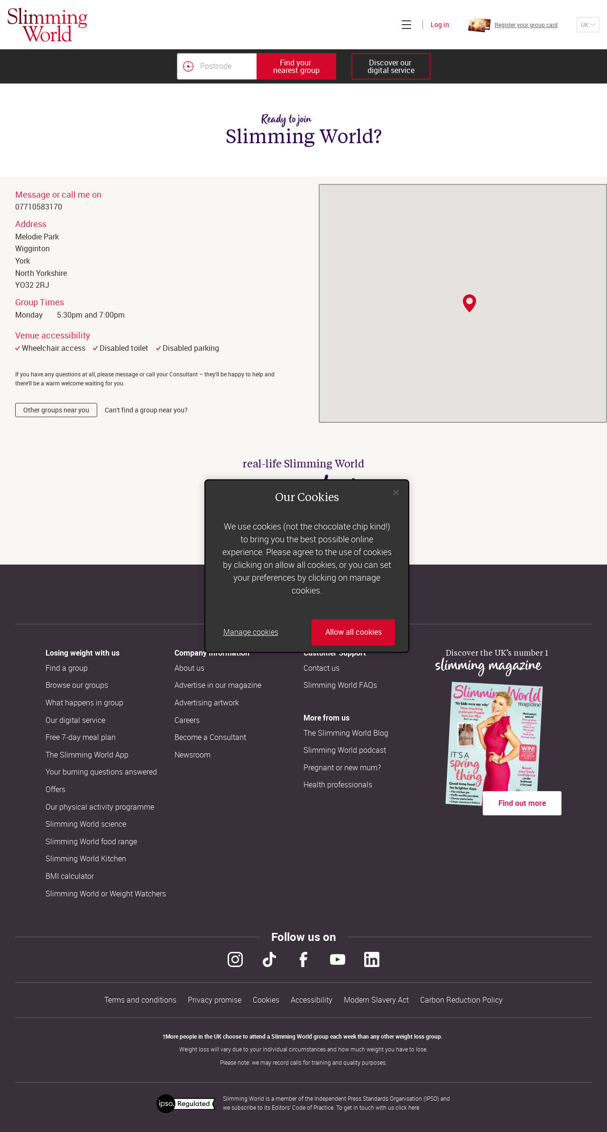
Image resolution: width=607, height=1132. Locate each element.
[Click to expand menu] (406, 24)
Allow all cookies (353, 632)
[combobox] (256, 66)
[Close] (396, 492)
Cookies (266, 999)
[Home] (47, 25)
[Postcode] (217, 66)
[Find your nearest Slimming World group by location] (188, 66)
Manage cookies (250, 632)
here (413, 1107)
